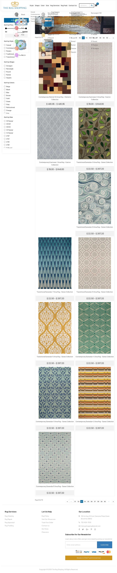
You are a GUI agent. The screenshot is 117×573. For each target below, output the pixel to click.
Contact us (45, 526)
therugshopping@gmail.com (90, 526)
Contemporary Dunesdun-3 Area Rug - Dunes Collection (55, 421)
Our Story (45, 529)
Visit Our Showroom (48, 519)
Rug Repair (8, 519)
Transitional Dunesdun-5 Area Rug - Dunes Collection (55, 357)
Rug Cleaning (9, 516)
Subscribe (105, 545)
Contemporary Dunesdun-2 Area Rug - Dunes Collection (95, 421)
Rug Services (62, 4)
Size (51, 4)
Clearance (45, 532)
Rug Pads (75, 4)
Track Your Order (47, 522)
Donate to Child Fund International (89, 558)
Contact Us (88, 4)
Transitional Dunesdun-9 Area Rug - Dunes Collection (95, 162)
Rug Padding (9, 526)
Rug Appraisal (10, 522)
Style (25, 4)
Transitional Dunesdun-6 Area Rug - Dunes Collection (95, 292)
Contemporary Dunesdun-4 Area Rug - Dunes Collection (95, 357)
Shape (34, 4)
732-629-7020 (86, 522)
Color (43, 4)
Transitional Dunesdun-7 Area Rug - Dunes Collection (55, 292)
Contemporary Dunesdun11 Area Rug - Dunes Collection (55, 486)
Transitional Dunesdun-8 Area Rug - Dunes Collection (95, 227)
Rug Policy (45, 516)
